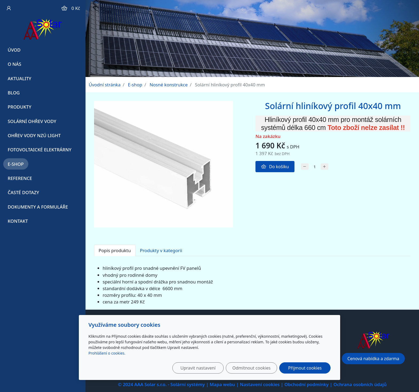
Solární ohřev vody (32, 121)
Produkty (20, 107)
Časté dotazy (23, 192)
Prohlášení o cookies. (106, 353)
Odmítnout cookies (251, 368)
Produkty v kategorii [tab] (161, 250)
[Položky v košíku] (64, 8)
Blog (14, 93)
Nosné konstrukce (169, 85)
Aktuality (19, 78)
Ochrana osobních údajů (360, 384)
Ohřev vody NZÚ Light (34, 135)
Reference (20, 178)
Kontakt (18, 221)
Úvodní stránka (105, 85)
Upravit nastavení (197, 368)
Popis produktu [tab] (115, 250)
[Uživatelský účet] (8, 8)
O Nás (14, 64)
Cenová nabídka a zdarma (373, 359)
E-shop (16, 164)
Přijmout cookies (304, 368)
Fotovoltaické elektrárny (39, 150)
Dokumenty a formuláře (38, 207)
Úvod (14, 50)
